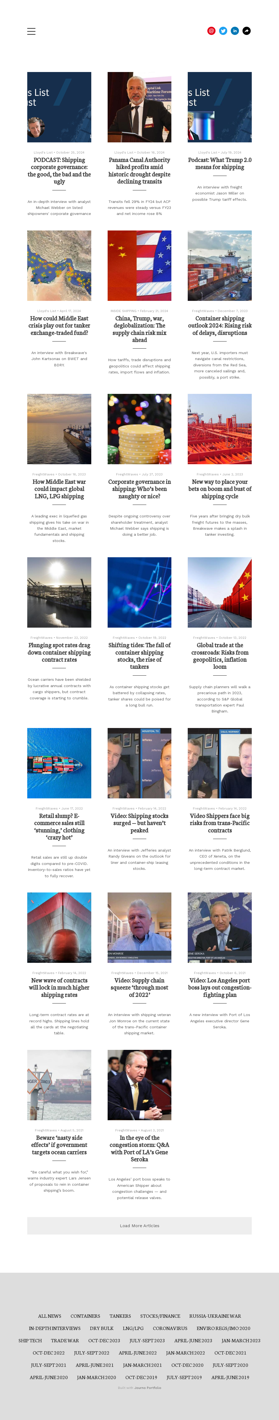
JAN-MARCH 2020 (96, 1376)
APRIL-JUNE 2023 (193, 1340)
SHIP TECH (30, 1340)
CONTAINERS (85, 1315)
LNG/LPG (133, 1327)
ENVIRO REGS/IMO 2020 (223, 1327)
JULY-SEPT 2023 (147, 1340)
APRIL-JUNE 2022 (138, 1352)
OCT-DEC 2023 (104, 1340)
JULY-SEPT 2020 (230, 1364)
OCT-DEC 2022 (49, 1352)
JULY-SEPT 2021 (48, 1364)
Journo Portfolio (147, 1388)
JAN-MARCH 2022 (185, 1352)
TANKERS (120, 1315)
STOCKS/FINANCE (160, 1315)
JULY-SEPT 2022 (92, 1352)
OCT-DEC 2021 (230, 1352)
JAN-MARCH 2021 (142, 1364)
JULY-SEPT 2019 (184, 1376)
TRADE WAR (65, 1340)
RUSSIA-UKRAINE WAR (215, 1315)
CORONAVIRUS (170, 1327)
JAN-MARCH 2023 (241, 1340)
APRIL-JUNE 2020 (49, 1376)
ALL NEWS (49, 1315)
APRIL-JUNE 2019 (230, 1376)
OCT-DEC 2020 (187, 1364)
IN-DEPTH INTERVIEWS (55, 1327)
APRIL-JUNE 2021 (95, 1364)
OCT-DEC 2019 (141, 1376)
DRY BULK (102, 1327)
